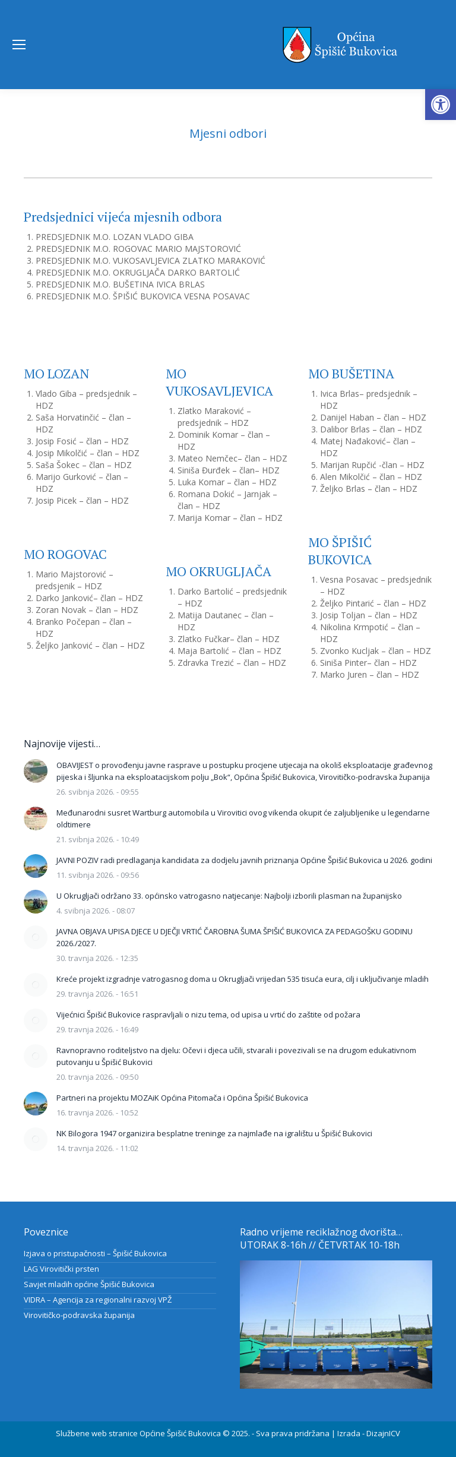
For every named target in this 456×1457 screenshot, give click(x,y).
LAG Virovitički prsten (61, 1268)
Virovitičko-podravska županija (79, 1315)
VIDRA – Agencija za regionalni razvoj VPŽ (98, 1299)
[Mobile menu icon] (19, 44)
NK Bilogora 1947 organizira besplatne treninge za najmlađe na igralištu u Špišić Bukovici (214, 1133)
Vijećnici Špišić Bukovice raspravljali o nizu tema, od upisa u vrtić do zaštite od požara (208, 1014)
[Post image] (36, 771)
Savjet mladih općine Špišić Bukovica (89, 1284)
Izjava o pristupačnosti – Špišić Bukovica (95, 1253)
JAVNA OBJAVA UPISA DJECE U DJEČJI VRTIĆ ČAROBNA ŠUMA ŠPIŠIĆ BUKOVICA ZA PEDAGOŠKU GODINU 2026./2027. (234, 937)
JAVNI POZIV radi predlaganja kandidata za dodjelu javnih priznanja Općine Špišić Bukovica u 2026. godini (244, 860)
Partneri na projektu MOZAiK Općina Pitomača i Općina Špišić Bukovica (182, 1097)
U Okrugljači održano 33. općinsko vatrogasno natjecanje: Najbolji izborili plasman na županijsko (229, 895)
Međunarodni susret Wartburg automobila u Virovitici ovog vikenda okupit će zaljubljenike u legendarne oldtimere (243, 818)
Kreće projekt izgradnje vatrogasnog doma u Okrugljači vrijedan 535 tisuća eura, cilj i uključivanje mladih (242, 979)
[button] (440, 104)
